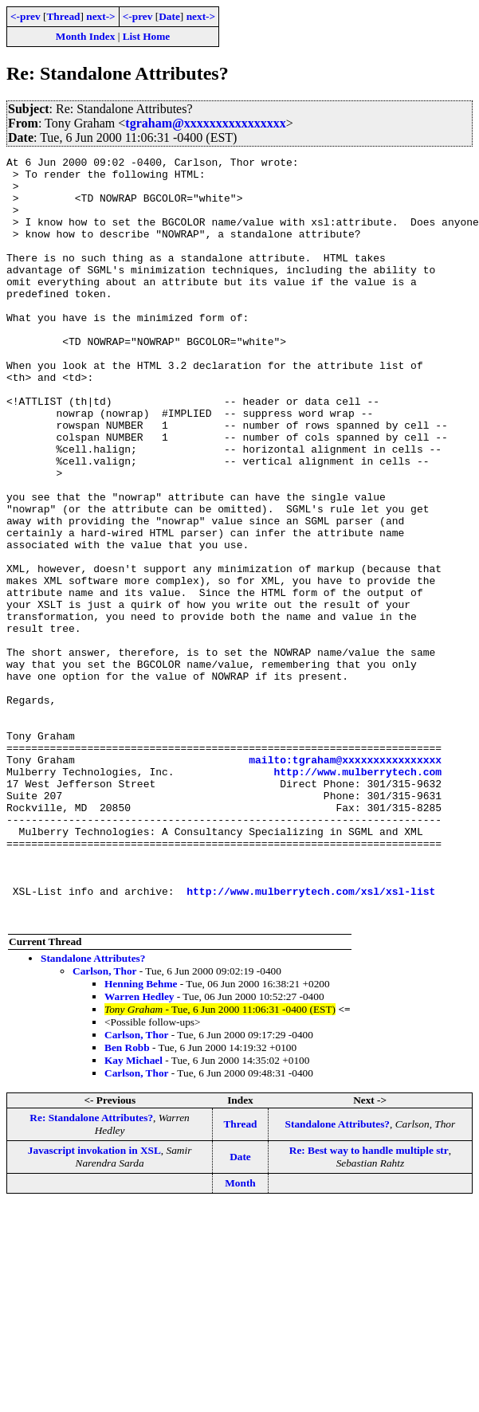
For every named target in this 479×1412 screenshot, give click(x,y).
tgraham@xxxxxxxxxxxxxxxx (205, 123)
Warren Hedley (139, 1149)
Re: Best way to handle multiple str (369, 1303)
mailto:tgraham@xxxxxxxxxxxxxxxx (345, 881)
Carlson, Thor (104, 1124)
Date (169, 16)
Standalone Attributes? (93, 1111)
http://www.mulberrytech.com (357, 895)
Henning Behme (140, 1137)
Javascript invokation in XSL (94, 1303)
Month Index (85, 36)
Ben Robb (127, 1200)
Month (240, 1336)
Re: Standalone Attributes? (91, 1271)
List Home (147, 36)
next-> (100, 16)
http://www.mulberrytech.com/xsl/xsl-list (310, 1039)
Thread (63, 16)
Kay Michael (133, 1213)
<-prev (25, 16)
